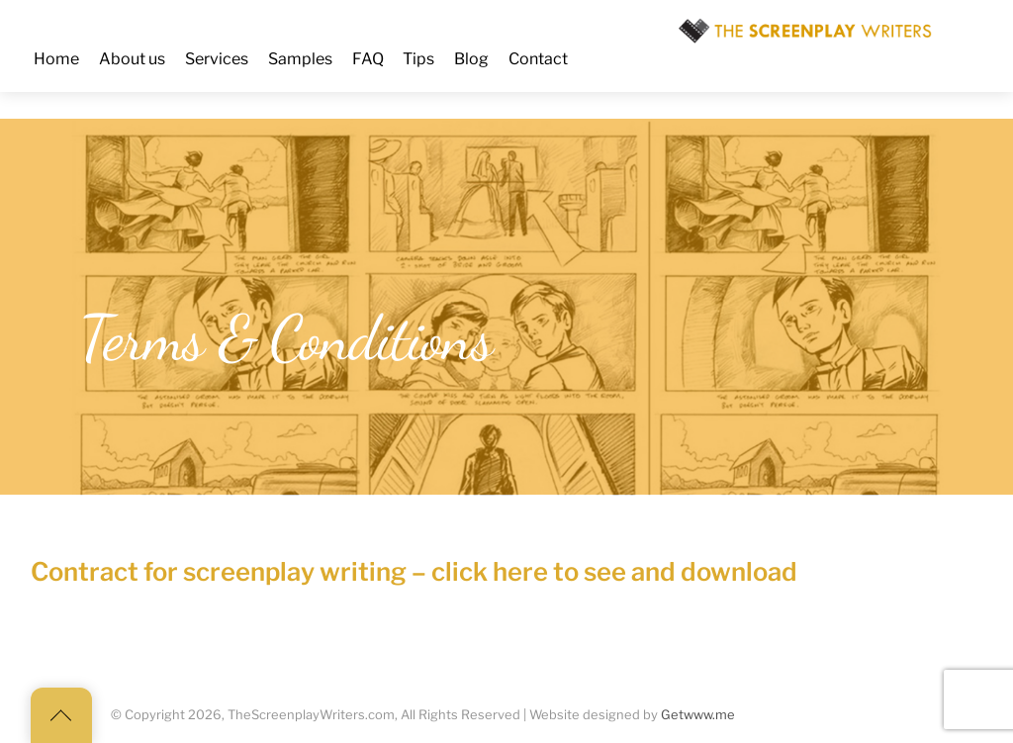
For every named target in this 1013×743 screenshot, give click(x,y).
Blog (471, 58)
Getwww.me (698, 714)
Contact (538, 58)
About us (132, 58)
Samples (300, 58)
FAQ (368, 58)
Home (56, 58)
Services (216, 58)
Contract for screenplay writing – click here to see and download (414, 571)
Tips (418, 58)
